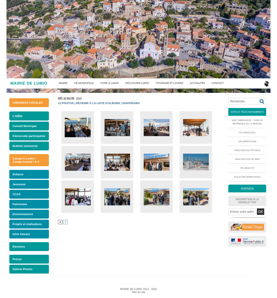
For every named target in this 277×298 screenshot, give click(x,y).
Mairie (63, 83)
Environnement (23, 214)
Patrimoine (20, 204)
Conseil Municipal (25, 126)
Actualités (197, 83)
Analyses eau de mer (247, 159)
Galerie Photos (22, 269)
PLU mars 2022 (247, 132)
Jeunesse (19, 184)
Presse (17, 259)
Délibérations (247, 141)
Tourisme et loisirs (169, 83)
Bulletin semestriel (25, 146)
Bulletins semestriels (247, 177)
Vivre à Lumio (109, 83)
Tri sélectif (247, 168)
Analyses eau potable (247, 150)
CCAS (17, 194)
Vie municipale (84, 83)
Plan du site (138, 292)
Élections (19, 246)
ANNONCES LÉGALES (28, 102)
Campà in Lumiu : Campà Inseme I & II (26, 160)
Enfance (18, 174)
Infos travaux (21, 234)
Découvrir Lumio (137, 83)
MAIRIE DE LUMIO (28, 83)
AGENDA (247, 188)
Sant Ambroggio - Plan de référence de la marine (247, 121)
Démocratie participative (29, 136)
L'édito (17, 116)
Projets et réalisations (27, 224)
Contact (217, 83)
